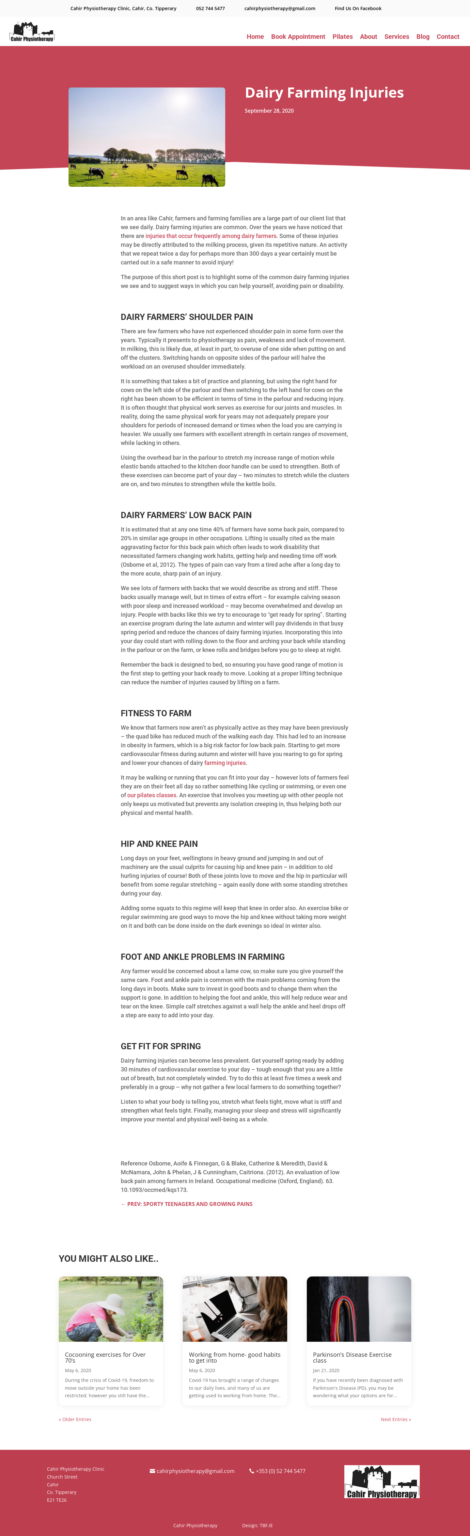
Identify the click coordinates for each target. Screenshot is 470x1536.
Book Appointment (298, 37)
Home (255, 37)
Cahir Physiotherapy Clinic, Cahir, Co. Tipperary (123, 8)
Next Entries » (396, 1419)
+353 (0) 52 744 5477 (281, 1471)
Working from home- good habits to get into (235, 1357)
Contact (448, 37)
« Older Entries (75, 1419)
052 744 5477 (210, 8)
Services (396, 37)
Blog (423, 37)
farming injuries (225, 762)
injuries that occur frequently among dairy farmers (211, 235)
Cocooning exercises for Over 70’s (105, 1357)
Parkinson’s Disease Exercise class (352, 1357)
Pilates (343, 37)
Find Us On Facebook (358, 8)
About (368, 37)
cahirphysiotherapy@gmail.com (279, 8)
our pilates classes (151, 795)
